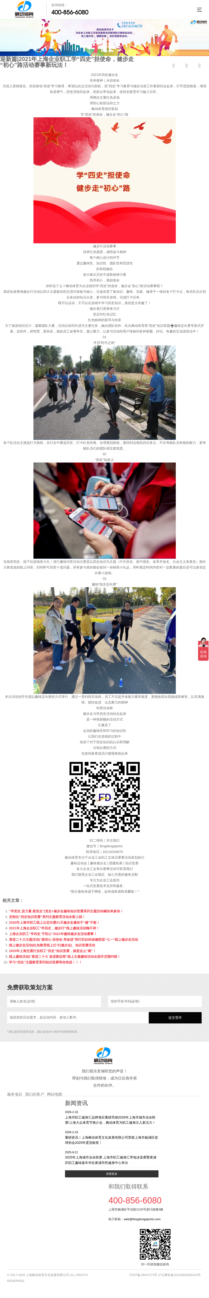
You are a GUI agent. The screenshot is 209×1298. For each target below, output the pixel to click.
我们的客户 (34, 1094)
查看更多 (111, 1174)
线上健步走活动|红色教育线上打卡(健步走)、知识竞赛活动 (52, 945)
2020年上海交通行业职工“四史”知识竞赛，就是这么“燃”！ (52, 951)
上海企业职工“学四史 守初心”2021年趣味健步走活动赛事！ (53, 934)
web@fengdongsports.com (142, 1219)
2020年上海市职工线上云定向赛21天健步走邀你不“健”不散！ (54, 922)
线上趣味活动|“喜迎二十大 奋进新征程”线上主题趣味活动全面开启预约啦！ (65, 956)
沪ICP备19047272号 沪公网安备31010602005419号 (165, 1275)
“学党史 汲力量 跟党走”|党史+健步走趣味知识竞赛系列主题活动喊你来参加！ (66, 911)
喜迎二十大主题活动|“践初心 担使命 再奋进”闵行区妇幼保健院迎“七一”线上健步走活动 (73, 939)
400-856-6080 (69, 12)
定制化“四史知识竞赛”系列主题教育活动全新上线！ (47, 917)
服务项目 (14, 1094)
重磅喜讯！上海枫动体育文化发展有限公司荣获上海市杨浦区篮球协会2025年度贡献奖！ (111, 1137)
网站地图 (54, 1094)
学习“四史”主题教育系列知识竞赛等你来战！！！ (45, 962)
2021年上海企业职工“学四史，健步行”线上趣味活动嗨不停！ (54, 928)
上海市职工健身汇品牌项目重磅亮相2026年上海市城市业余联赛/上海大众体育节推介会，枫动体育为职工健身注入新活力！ (111, 1117)
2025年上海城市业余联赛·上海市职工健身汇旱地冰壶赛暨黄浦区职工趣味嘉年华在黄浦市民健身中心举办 (111, 1157)
